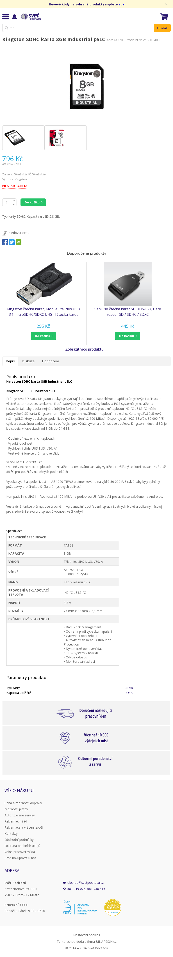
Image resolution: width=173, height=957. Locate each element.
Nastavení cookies (86, 935)
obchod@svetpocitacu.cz (85, 882)
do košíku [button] (42, 336)
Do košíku (32, 202)
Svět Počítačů (30, 16)
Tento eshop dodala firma (76, 941)
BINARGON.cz (106, 941)
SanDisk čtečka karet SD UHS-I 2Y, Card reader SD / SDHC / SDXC (127, 311)
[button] (43, 336)
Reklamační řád (16, 821)
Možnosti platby (16, 809)
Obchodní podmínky (19, 839)
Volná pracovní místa (20, 852)
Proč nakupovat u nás (20, 858)
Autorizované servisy (20, 815)
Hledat (162, 28)
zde (122, 4)
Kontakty (11, 833)
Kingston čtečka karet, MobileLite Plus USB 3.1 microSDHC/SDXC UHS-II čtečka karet (43, 311)
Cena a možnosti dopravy (23, 803)
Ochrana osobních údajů (22, 846)
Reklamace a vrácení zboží (24, 827)
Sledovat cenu (19, 233)
